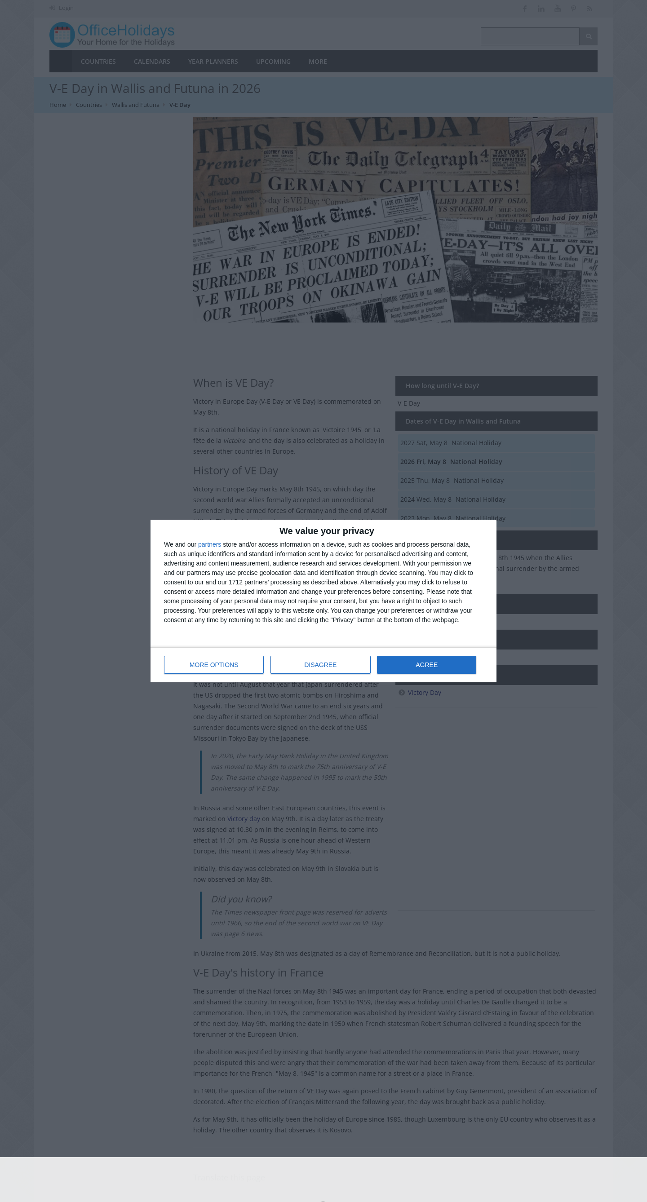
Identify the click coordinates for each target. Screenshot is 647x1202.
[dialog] (323, 601)
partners (209, 545)
